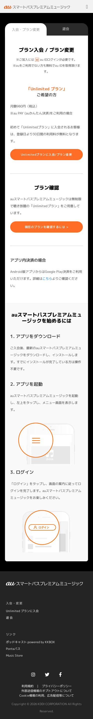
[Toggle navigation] (87, 6)
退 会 (9, 618)
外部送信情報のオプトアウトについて (46, 691)
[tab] (26, 30)
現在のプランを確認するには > (46, 227)
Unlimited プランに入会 (22, 611)
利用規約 (27, 686)
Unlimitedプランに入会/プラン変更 (46, 154)
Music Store (14, 655)
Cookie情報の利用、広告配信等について (46, 695)
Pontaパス (13, 649)
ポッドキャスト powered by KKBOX (30, 642)
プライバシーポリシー (57, 686)
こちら (47, 278)
